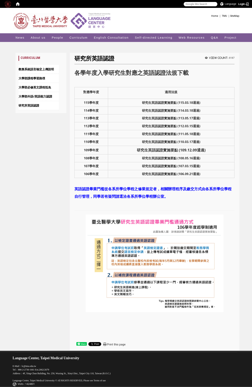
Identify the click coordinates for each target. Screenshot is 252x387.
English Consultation (111, 37)
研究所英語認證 (29, 105)
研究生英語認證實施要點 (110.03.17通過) (171, 142)
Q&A (214, 37)
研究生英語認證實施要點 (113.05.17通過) (171, 118)
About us (38, 37)
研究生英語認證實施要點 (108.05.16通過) (171, 158)
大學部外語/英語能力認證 (35, 96)
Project (230, 37)
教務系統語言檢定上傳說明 (36, 69)
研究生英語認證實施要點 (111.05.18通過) (171, 134)
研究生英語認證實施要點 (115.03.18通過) (171, 102)
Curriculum (78, 37)
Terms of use (100, 380)
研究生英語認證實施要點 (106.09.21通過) (171, 174)
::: (210, 15)
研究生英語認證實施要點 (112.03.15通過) (171, 126)
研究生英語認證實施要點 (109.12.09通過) (171, 150)
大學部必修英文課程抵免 (35, 87)
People (57, 37)
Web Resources (192, 37)
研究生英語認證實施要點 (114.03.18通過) (171, 110)
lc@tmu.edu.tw (29, 366)
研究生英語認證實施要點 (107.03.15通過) (171, 166)
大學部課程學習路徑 (32, 78)
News (20, 37)
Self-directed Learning (153, 37)
